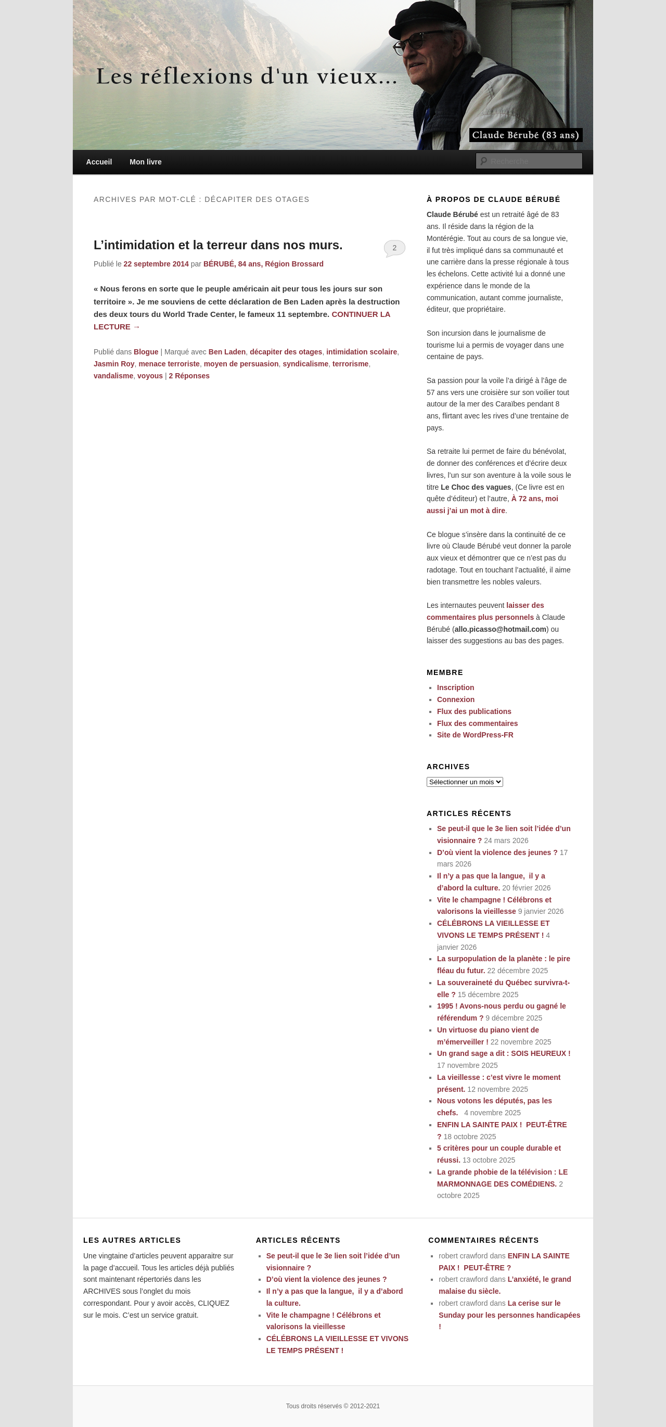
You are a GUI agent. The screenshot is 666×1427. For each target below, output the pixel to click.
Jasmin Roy (114, 364)
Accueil (99, 162)
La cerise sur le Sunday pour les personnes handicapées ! (509, 1315)
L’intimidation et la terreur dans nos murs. (218, 245)
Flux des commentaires (477, 723)
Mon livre (145, 162)
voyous (150, 376)
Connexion (456, 699)
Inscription (456, 687)
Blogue (146, 352)
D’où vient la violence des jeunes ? (497, 852)
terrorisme (350, 364)
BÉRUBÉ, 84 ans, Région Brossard (263, 264)
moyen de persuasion (241, 364)
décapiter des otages (286, 352)
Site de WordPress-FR (475, 735)
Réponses (189, 376)
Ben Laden (227, 352)
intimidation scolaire (361, 352)
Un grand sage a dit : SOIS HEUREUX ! (504, 1053)
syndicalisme (305, 364)
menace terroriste (169, 364)
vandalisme (113, 376)
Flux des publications (474, 711)
